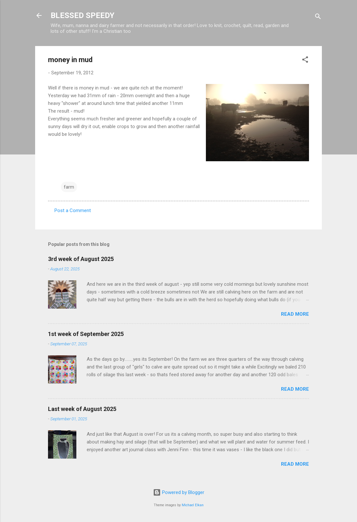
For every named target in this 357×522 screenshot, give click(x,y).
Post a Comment (72, 210)
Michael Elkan (193, 505)
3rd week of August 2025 (81, 259)
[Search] (318, 17)
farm (69, 187)
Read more (295, 314)
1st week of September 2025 (86, 334)
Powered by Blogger (178, 492)
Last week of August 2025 (82, 408)
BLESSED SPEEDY (82, 15)
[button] (305, 61)
